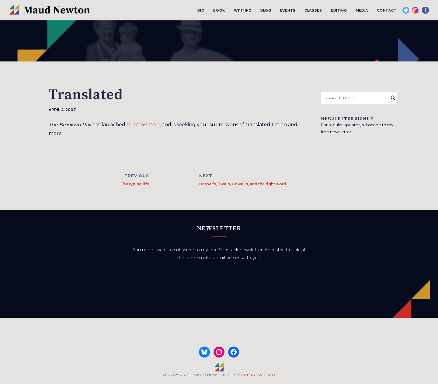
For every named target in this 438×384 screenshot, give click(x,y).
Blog (265, 10)
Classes (313, 10)
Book (219, 10)
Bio (200, 10)
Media (362, 10)
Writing (243, 10)
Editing (339, 10)
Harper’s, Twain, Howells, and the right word (242, 184)
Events (288, 10)
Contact (387, 10)
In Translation (143, 124)
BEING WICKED (259, 374)
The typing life (134, 184)
